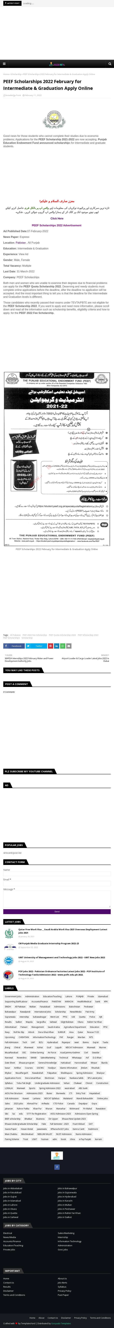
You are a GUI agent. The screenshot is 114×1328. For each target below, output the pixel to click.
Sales (7, 1103)
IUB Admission (12, 1098)
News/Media (75, 1011)
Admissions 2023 (35, 1093)
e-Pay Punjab (85, 1139)
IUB (73, 1016)
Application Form (13, 1078)
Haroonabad (81, 1062)
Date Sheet (10, 1062)
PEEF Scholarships (11, 637)
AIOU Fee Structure (14, 1093)
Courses (29, 1067)
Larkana (36, 1098)
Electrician (49, 1078)
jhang (7, 1047)
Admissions (59, 1006)
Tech (25, 1042)
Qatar (80, 1032)
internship (24, 1016)
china (72, 1139)
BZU (41, 1042)
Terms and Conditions (14, 1294)
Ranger (70, 1037)
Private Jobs (9, 1249)
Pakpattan (52, 1073)
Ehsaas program (26, 1062)
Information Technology (69, 1241)
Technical (63, 1057)
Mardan (81, 1037)
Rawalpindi (25, 1011)
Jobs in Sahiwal (10, 1217)
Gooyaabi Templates (61, 1323)
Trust (25, 1139)
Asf (87, 1057)
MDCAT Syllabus (51, 1098)
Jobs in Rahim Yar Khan (69, 1213)
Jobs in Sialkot (65, 1217)
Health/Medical (84, 1001)
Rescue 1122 (93, 1032)
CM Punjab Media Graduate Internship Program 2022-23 (48, 943)
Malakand (67, 1098)
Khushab (95, 1067)
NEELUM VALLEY (44, 1134)
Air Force (52, 1052)
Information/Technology (44, 1037)
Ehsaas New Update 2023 (74, 1118)
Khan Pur (37, 1108)
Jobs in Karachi (65, 1200)
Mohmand (74, 1108)
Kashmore (93, 1129)
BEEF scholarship (13, 1118)
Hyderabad (52, 1042)
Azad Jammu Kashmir (70, 1052)
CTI (70, 1093)
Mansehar (61, 1108)
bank (97, 1001)
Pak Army (90, 1011)
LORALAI (9, 1088)
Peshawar (88, 1006)
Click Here (57, 218)
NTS (91, 1037)
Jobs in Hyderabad (67, 1196)
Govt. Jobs (63, 1249)
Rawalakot (100, 1108)
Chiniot (89, 1083)
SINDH (8, 1006)
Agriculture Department (75, 1027)
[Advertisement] (58, 33)
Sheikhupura (66, 1073)
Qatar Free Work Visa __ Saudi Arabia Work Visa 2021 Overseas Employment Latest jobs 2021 (62, 931)
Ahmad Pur (32, 1103)
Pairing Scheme (12, 1139)
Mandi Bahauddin (85, 1098)
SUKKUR (61, 1032)
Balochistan (74, 1006)
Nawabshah (37, 1073)
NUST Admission (64, 1134)
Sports (32, 1088)
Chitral (17, 1047)
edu (21, 1113)
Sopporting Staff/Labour (16, 1001)
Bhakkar (28, 1118)
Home (6, 74)
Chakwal (77, 1083)
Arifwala (45, 1103)
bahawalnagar (39, 1016)
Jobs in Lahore (10, 1204)
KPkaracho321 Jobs (60, 1129)
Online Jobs (102, 1098)
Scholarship (16, 74)
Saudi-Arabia (54, 1027)
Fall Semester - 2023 (59, 1124)
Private (91, 996)
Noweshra (21, 1057)
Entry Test (80, 1093)
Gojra (94, 1103)
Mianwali (91, 1047)
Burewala (60, 1093)
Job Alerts (62, 1282)
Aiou (71, 1032)
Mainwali (21, 1088)
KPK (106, 1001)
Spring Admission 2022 (50, 1088)
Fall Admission (11, 1042)
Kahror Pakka (23, 1108)
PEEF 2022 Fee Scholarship (35, 635)
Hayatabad (94, 1093)
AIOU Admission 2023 (60, 1113)
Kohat (40, 1047)
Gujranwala (10, 1016)
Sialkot (19, 1022)
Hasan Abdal (27, 1129)
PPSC (65, 1016)
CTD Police (58, 1103)
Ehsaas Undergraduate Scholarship (21, 1124)
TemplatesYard (28, 1323)
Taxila (105, 1042)
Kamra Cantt (78, 1129)
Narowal (9, 1057)
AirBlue (17, 1067)
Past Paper (63, 1294)
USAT (34, 1139)
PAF (61, 1037)
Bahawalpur (10, 1011)
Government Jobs (13, 996)
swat (76, 1042)
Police (92, 1016)
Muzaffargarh (22, 1073)
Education (94, 1027)
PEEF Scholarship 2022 (88, 635)
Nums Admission (83, 1134)
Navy (7, 1032)
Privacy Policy (64, 1290)
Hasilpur (52, 1067)
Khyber (8, 1073)
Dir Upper (53, 1118)
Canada (71, 1103)
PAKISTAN (56, 1001)
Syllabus (8, 1083)
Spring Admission (84, 1073)
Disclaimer (8, 1290)
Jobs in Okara (10, 1208)
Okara (80, 1022)
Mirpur (94, 1062)
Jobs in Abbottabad (12, 1188)
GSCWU (40, 1067)
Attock (31, 1032)
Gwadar (95, 1052)
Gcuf (49, 1047)
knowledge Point (13, 95)
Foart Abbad (79, 1124)
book (63, 1139)
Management (38, 1027)
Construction (102, 1083)
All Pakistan (15, 635)
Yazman (44, 1139)
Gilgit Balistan (67, 1022)
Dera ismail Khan (33, 1078)
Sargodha (41, 1022)
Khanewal (28, 1047)
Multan (33, 1006)
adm (55, 1139)
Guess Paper (11, 1129)
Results (8, 1022)
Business (40, 1118)
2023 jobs (18, 1103)
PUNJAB (79, 996)
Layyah (58, 1047)
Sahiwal (53, 1022)
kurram (98, 1139)
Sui (13, 1113)
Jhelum (84, 1067)
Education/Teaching (52, 996)
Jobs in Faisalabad (12, 1192)
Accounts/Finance (40, 1001)
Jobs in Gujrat (10, 1196)
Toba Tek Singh (24, 1083)
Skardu (104, 1062)
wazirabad (70, 1088)
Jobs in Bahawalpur (67, 1188)
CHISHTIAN (24, 1037)
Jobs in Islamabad (12, 1200)
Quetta (82, 1016)
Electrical (7, 1233)
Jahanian (9, 1108)
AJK (100, 1016)
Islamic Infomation (68, 1067)
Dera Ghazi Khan (46, 1032)
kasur (7, 1067)
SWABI (33, 1057)
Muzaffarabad (11, 1052)
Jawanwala (42, 1129)
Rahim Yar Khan (94, 1022)
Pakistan (21, 242)
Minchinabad (27, 1134)
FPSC (105, 1027)
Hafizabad (65, 1062)
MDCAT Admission (74, 1047)
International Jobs (42, 1011)
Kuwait (26, 1098)
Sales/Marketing (48, 1057)
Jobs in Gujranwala (67, 1192)
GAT (91, 1124)
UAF (33, 1042)
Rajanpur (66, 1042)
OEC (24, 1052)
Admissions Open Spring (86, 1113)
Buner (49, 1093)
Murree (102, 1047)
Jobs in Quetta (10, 1213)
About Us (62, 1278)
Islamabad (103, 996)
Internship (63, 1237)
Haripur (62, 1078)
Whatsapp (77, 1057)
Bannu (86, 1042)
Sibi (6, 1113)
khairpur (101, 1073)
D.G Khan (97, 1057)
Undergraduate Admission (47, 1083)
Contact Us (8, 1282)
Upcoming (10, 1037)
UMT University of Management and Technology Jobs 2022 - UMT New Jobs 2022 (61, 957)
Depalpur (83, 1103)
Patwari (24, 1027)
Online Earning (37, 1052)
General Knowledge (47, 1062)
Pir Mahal (87, 1108)
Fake (44, 1124)
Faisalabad (45, 1006)
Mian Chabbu (11, 1134)
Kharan (49, 1108)
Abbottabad (10, 1027)
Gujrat (96, 1042)
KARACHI (69, 1001)
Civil (86, 1052)
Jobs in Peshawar (66, 1208)
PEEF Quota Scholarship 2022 (62, 635)
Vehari (67, 1083)
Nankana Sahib (76, 1078)
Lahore (69, 996)
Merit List (54, 1016)
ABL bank (83, 1088)
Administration (32, 996)
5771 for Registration (36, 1113)
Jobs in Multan (65, 1204)
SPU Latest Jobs (95, 1078)
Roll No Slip (19, 1032)
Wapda (29, 1022)
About (41, 1317)
